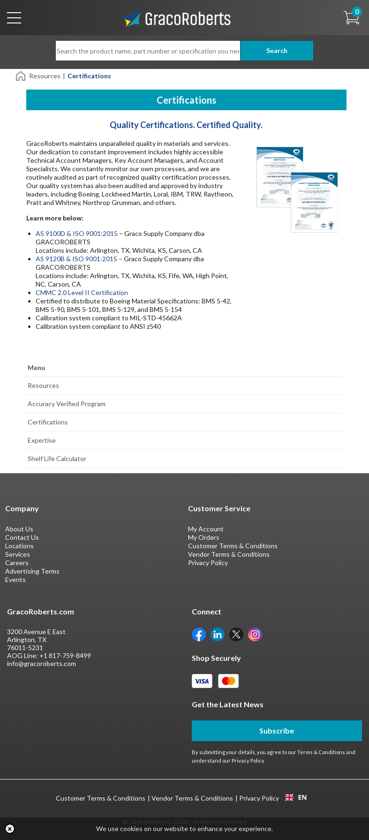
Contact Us (22, 537)
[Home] (21, 75)
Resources (44, 76)
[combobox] (296, 797)
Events (15, 579)
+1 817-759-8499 (65, 655)
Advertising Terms (32, 571)
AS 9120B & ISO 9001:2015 (76, 259)
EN (296, 797)
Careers (17, 563)
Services (17, 554)
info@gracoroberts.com (41, 663)
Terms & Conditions (321, 752)
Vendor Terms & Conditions (229, 554)
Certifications (48, 422)
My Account (206, 529)
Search (276, 50)
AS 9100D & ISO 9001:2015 (77, 233)
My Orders (203, 537)
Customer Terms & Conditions (233, 546)
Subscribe (276, 730)
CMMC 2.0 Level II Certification (82, 292)
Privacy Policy (208, 563)
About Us (19, 529)
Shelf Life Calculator (57, 458)
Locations (19, 546)
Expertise (42, 440)
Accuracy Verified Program (66, 404)
